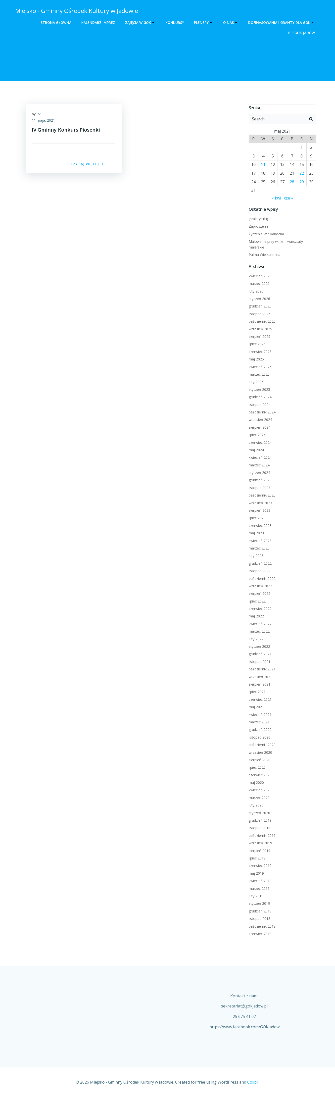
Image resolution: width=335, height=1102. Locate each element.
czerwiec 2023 (259, 525)
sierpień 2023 (259, 510)
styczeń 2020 (258, 813)
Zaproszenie (258, 226)
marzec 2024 (258, 465)
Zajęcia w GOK (141, 22)
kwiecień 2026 (259, 276)
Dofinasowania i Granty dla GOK (282, 22)
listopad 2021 (259, 661)
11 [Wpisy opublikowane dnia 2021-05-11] (262, 165)
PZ (40, 115)
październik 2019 (261, 835)
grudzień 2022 (259, 563)
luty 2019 (255, 896)
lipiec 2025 (256, 344)
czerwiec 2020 (259, 775)
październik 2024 (261, 412)
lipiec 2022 (256, 601)
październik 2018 (261, 926)
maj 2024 (255, 450)
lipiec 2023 (256, 518)
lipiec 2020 (256, 767)
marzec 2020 (258, 798)
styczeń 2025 (258, 389)
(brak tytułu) (257, 219)
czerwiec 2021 (259, 699)
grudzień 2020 (259, 730)
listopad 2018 (259, 919)
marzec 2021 (258, 722)
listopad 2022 (259, 571)
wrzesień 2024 (259, 420)
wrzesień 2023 (259, 503)
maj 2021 (255, 707)
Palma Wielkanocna (264, 254)
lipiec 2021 (256, 692)
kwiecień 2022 (259, 624)
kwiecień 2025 (259, 367)
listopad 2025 (259, 314)
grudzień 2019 (259, 820)
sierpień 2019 (259, 851)
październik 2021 (261, 669)
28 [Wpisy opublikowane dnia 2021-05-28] (292, 182)
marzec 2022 (258, 631)
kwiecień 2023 (259, 541)
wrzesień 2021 (259, 677)
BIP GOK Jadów (302, 32)
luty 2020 (255, 805)
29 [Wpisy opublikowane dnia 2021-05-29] (302, 182)
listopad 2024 (259, 404)
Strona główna (57, 22)
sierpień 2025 (259, 337)
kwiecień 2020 (259, 790)
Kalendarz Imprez (99, 22)
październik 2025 (261, 321)
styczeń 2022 (258, 647)
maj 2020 (255, 783)
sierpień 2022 (259, 594)
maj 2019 (255, 873)
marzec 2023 (258, 548)
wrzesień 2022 (259, 586)
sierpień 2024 (259, 427)
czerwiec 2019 (259, 866)
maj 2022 (255, 616)
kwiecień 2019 (259, 881)
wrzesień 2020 (259, 752)
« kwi (276, 198)
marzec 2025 (258, 374)
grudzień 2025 (259, 306)
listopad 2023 (259, 488)
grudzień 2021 (259, 654)
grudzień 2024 (259, 397)
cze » (288, 198)
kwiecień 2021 (259, 714)
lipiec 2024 (256, 435)
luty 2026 (255, 291)
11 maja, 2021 (44, 122)
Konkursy (175, 22)
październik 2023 (261, 495)
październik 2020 (261, 745)
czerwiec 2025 (259, 352)
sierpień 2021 (259, 684)
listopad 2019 (259, 828)
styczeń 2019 (258, 904)
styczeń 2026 (258, 299)
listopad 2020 (259, 737)
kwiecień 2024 (259, 457)
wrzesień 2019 (259, 843)
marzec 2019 (258, 888)
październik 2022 (261, 578)
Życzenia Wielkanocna (265, 234)
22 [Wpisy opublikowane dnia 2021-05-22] (302, 173)
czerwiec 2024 (259, 442)
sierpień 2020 (259, 760)
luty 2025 (255, 382)
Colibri (253, 1087)
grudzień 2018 (259, 911)
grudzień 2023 (259, 480)
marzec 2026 (258, 284)
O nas (231, 22)
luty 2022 (255, 639)
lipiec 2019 (256, 858)
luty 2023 (255, 556)
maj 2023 (255, 533)
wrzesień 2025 (259, 329)
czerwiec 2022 (259, 609)
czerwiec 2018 (259, 934)
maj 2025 (255, 359)
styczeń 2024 (258, 473)
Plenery (204, 22)
